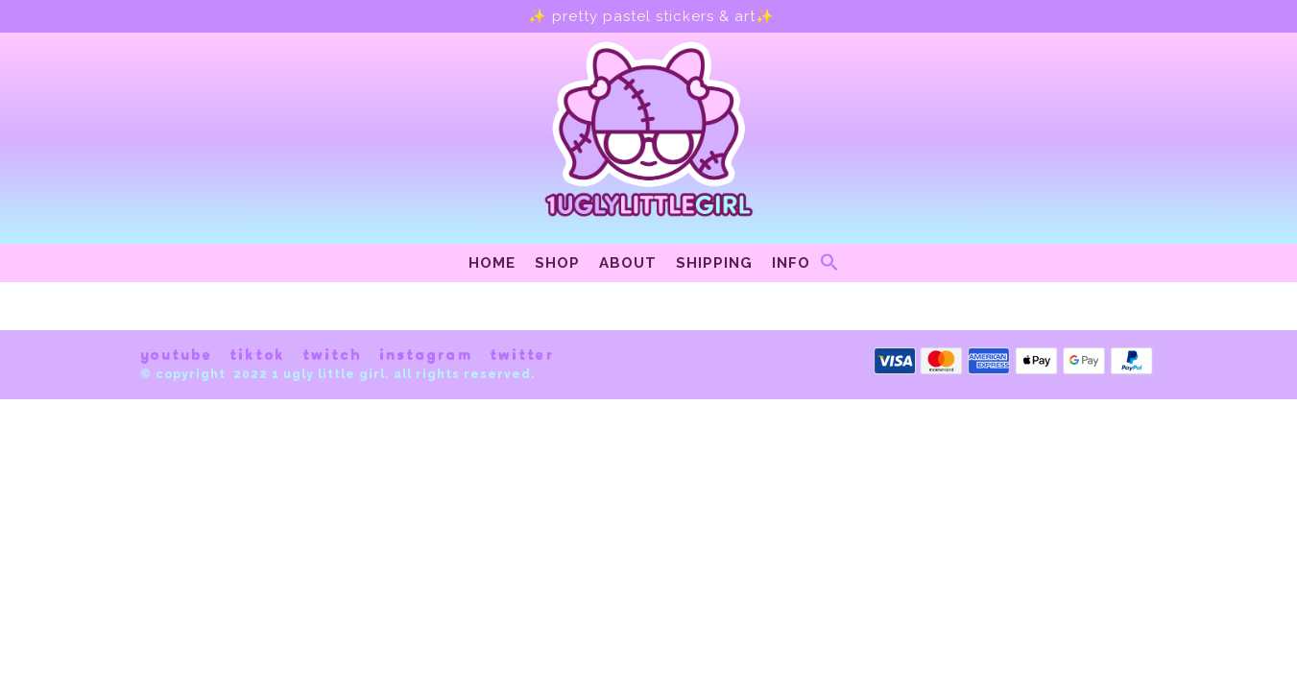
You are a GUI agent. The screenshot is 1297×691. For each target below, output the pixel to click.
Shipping (714, 263)
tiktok (257, 355)
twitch (332, 355)
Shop (557, 263)
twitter (522, 355)
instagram (425, 355)
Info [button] (791, 263)
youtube (176, 355)
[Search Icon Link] (829, 266)
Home (492, 263)
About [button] (628, 263)
